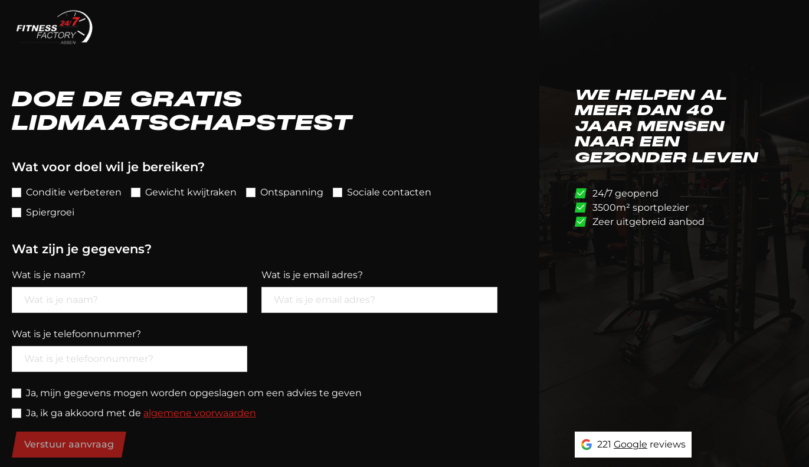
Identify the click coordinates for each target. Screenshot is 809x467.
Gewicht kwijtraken (191, 192)
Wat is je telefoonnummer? (76, 333)
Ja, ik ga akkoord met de (141, 413)
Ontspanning (291, 192)
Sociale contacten (389, 192)
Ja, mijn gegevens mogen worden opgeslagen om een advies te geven (194, 393)
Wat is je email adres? (312, 274)
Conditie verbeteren (74, 192)
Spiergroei (50, 212)
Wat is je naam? (49, 274)
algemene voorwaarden (199, 413)
